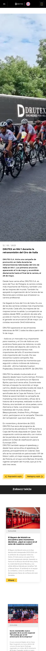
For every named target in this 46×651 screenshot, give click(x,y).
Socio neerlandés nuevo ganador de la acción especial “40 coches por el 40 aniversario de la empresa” (22, 633)
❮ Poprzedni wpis (13, 476)
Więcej (16, 563)
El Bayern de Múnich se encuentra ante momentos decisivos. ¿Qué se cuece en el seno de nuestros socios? (23, 542)
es (4, 4)
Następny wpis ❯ (35, 476)
